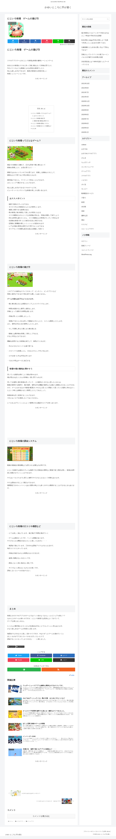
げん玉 (83, 158)
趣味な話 (84, 215)
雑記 (82, 220)
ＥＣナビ (84, 224)
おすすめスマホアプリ (89, 153)
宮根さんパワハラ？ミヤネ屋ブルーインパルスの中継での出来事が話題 (95, 56)
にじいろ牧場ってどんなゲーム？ (42, 113)
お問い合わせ (106, 834)
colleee (83, 145)
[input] (95, 19)
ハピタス (84, 180)
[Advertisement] (41, 92)
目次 (38, 108)
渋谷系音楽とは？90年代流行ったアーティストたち (95, 63)
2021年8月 (85, 88)
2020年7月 (85, 119)
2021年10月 (85, 83)
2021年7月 (85, 92)
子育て (83, 198)
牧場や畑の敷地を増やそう (41, 121)
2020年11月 (85, 101)
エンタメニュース (87, 167)
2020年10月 (85, 106)
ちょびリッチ (86, 162)
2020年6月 (85, 123)
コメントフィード (87, 250)
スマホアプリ (20, 648)
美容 (82, 211)
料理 (82, 202)
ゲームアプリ (11, 648)
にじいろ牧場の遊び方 (38, 119)
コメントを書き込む (41, 819)
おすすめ (84, 149)
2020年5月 (85, 128)
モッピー (84, 189)
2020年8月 (85, 114)
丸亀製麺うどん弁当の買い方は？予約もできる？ (95, 48)
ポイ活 (83, 184)
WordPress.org (86, 254)
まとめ (34, 130)
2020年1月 (85, 132)
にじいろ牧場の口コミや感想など (42, 127)
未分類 (83, 207)
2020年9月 (85, 110)
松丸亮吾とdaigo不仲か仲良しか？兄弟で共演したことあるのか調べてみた (94, 41)
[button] (107, 19)
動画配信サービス (87, 193)
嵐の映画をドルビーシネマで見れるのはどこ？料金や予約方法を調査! (95, 34)
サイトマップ (97, 834)
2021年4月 (85, 97)
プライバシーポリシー (86, 834)
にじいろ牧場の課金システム (40, 124)
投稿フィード (86, 246)
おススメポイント (38, 116)
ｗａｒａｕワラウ (87, 229)
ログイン (84, 241)
